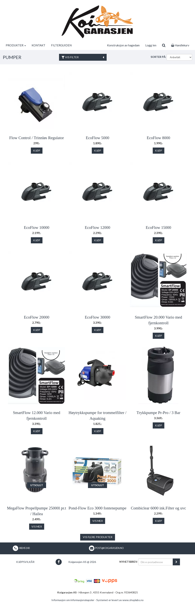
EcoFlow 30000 (97, 317)
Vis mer (36, 526)
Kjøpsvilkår (25, 561)
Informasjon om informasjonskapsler (72, 600)
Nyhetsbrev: (128, 561)
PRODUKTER (16, 45)
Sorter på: (158, 56)
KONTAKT (38, 45)
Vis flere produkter (97, 537)
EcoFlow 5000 (97, 138)
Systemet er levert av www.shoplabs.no (120, 600)
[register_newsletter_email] (176, 561)
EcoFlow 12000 (97, 227)
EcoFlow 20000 (36, 317)
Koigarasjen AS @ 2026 (82, 561)
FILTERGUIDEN (61, 45)
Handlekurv (180, 45)
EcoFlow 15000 (158, 227)
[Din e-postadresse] (155, 561)
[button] (58, 561)
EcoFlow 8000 (158, 138)
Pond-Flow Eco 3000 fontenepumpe (97, 508)
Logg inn (150, 45)
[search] (163, 45)
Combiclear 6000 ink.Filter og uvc (158, 508)
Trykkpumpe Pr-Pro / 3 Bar (158, 412)
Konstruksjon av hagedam (123, 45)
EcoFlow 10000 (36, 227)
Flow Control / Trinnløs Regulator (36, 138)
